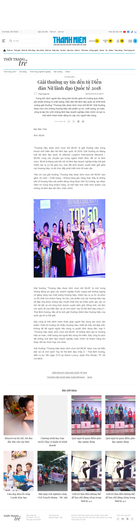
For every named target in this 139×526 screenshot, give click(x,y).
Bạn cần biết (43, 32)
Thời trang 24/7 (10, 72)
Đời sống (31, 50)
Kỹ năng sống (69, 77)
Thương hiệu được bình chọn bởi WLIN (66, 377)
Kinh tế (24, 50)
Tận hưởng (57, 72)
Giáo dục (55, 50)
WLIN (89, 377)
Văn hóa (70, 50)
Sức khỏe (40, 50)
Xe (106, 50)
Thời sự (10, 50)
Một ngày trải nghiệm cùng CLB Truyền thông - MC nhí (52, 495)
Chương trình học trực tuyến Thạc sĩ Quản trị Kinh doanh (52, 442)
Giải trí (77, 50)
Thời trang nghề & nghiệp (40, 72)
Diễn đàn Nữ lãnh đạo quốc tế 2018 (69, 373)
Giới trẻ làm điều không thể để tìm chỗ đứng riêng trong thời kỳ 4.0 (86, 497)
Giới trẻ (48, 50)
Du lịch (63, 50)
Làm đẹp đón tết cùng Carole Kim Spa (18, 495)
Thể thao (84, 50)
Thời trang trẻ (129, 50)
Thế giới (17, 50)
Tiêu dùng (118, 50)
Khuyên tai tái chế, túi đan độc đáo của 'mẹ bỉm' (19, 440)
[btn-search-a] (10, 40)
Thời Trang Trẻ (43, 94)
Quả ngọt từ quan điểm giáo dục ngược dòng (86, 440)
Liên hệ (60, 32)
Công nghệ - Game (96, 50)
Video (111, 50)
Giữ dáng (23, 72)
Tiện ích (53, 32)
